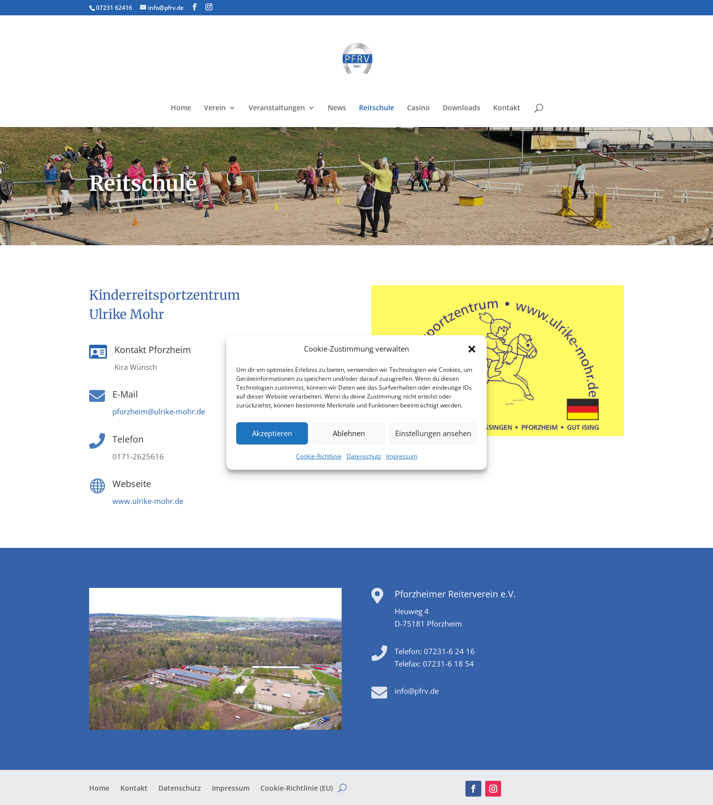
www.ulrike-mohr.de (147, 501)
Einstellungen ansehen (433, 433)
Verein (215, 108)
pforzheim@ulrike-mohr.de (158, 411)
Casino (418, 108)
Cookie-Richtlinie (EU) (296, 789)
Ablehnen (349, 433)
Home (181, 108)
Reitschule (376, 108)
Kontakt (506, 108)
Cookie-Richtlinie (319, 456)
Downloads (461, 108)
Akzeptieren (272, 433)
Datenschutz (364, 456)
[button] (472, 349)
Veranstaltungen (277, 108)
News (337, 108)
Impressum (401, 456)
